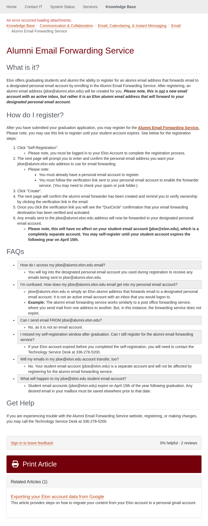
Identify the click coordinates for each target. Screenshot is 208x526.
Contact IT (33, 7)
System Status (62, 7)
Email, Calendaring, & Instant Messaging (132, 26)
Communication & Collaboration (66, 26)
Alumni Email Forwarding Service (168, 127)
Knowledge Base (121, 7)
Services (90, 7)
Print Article (34, 464)
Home (11, 7)
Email (176, 26)
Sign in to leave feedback (32, 443)
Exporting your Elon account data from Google (57, 496)
